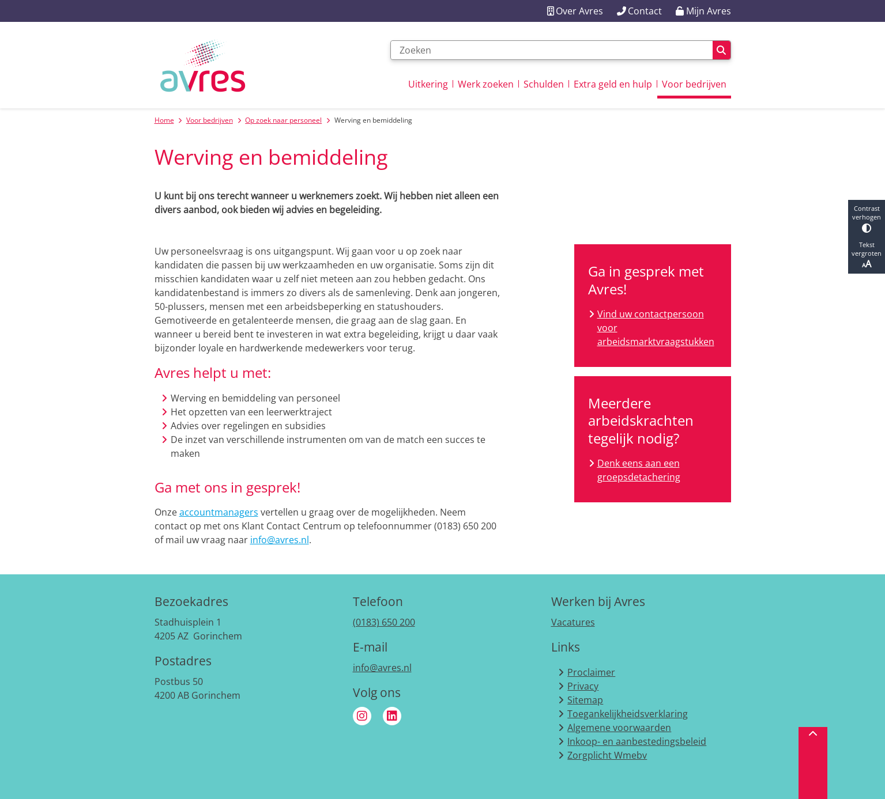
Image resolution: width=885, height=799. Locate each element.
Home (164, 120)
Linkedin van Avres (392, 716)
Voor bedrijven (209, 120)
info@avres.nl (279, 539)
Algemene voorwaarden (619, 727)
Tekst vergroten (866, 255)
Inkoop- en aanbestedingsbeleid (636, 741)
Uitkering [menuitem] (428, 84)
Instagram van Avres (362, 716)
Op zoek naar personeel (283, 120)
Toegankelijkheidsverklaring (627, 713)
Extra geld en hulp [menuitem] (613, 84)
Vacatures (573, 622)
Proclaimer (591, 672)
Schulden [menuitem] (544, 84)
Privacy (582, 686)
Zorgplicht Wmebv (607, 755)
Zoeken (721, 50)
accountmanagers (218, 512)
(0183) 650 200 (384, 622)
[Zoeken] (552, 50)
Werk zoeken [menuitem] (486, 84)
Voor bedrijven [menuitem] (694, 84)
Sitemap (585, 700)
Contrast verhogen (866, 218)
